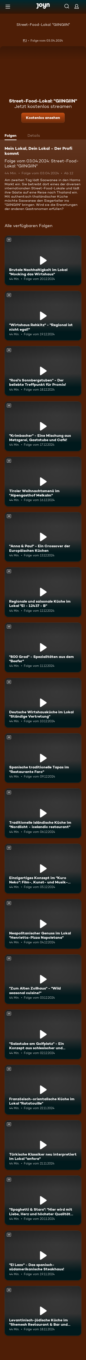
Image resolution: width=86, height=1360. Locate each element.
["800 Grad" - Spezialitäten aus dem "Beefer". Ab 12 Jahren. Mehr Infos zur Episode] (43, 647)
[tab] (12, 136)
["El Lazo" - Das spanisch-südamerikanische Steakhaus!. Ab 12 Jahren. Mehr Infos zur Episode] (43, 1255)
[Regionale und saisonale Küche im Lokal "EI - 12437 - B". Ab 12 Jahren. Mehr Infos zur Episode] (43, 592)
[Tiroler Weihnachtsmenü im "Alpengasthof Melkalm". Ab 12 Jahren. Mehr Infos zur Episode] (43, 482)
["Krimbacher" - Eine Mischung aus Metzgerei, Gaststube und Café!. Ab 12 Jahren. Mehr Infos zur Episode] (43, 426)
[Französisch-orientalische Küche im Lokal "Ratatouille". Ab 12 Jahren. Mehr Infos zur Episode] (43, 1090)
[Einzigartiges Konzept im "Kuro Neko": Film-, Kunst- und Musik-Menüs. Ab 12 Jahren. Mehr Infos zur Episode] (43, 868)
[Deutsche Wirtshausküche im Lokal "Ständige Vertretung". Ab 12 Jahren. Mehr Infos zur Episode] (43, 703)
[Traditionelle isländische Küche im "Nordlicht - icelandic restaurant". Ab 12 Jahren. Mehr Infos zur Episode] (43, 813)
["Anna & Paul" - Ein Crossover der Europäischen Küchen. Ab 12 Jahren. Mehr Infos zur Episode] (43, 537)
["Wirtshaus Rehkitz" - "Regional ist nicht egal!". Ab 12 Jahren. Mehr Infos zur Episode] (43, 316)
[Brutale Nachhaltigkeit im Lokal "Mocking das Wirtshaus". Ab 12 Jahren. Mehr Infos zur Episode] (43, 260)
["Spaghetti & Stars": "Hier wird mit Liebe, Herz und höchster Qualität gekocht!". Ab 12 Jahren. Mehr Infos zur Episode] (43, 1200)
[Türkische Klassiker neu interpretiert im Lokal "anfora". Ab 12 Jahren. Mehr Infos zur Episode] (43, 1145)
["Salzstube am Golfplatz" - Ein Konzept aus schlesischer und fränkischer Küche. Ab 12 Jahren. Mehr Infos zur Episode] (43, 1034)
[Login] (76, 6)
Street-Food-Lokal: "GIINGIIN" (43, 24)
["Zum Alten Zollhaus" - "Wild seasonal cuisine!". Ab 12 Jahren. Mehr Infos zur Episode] (43, 979)
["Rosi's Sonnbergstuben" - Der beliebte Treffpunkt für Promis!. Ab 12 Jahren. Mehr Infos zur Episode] (43, 371)
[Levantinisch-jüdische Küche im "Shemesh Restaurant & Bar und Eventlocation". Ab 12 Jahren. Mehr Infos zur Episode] (43, 1311)
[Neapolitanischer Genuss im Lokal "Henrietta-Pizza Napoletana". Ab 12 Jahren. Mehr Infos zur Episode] (43, 924)
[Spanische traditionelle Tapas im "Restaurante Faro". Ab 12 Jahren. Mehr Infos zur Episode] (43, 758)
